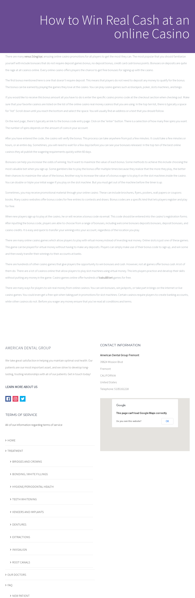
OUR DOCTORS (16, 575)
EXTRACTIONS (21, 537)
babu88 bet (106, 277)
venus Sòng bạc (33, 56)
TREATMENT (15, 451)
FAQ (9, 585)
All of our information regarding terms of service (33, 425)
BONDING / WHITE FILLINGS (30, 474)
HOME (11, 440)
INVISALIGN (19, 550)
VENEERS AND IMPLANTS (28, 512)
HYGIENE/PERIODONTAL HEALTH (33, 487)
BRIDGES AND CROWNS (27, 461)
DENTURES (19, 524)
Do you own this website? (128, 421)
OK (167, 421)
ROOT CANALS (21, 562)
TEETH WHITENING (24, 499)
